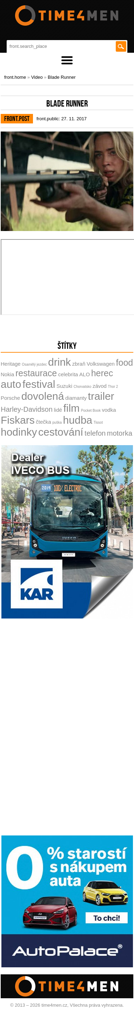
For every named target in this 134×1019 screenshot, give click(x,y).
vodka (109, 410)
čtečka (43, 422)
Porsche (10, 398)
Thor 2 (113, 387)
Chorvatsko (83, 387)
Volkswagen (101, 364)
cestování (60, 432)
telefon (95, 433)
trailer (101, 396)
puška (57, 422)
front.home (15, 77)
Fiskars (18, 420)
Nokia (7, 374)
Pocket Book (91, 410)
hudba (77, 420)
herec (102, 373)
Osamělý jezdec (34, 364)
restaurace (36, 373)
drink (59, 362)
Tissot (98, 422)
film (71, 408)
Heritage (11, 364)
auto (11, 384)
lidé (58, 410)
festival (38, 384)
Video (37, 77)
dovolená (42, 396)
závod (100, 386)
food (124, 362)
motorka (119, 433)
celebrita (68, 374)
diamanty (76, 398)
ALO (84, 374)
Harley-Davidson (27, 409)
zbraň (79, 364)
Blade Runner (62, 77)
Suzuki (64, 386)
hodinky (19, 432)
